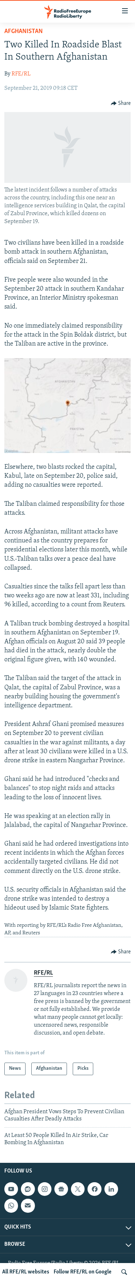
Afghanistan (23, 31)
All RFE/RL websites (25, 1272)
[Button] (121, 103)
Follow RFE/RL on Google (83, 1272)
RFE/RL (21, 74)
